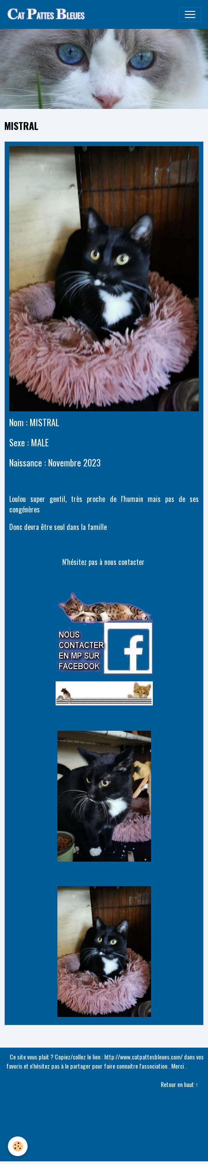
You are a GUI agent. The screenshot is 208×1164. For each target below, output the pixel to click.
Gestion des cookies (104, 1152)
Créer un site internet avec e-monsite (104, 1114)
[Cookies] (18, 1146)
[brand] (48, 14)
